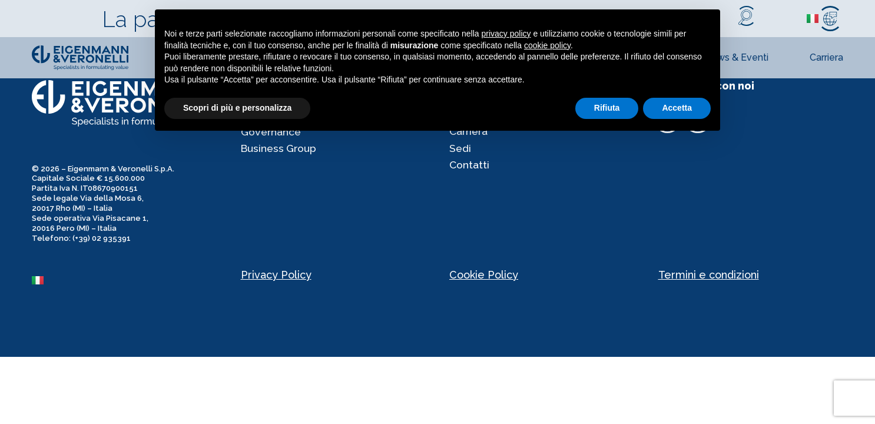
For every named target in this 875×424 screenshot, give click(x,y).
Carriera (826, 57)
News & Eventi (736, 57)
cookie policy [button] (547, 45)
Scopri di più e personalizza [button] (237, 107)
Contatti (469, 168)
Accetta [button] (677, 107)
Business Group (280, 150)
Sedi (460, 150)
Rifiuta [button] (607, 107)
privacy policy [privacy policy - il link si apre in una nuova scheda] (506, 33)
